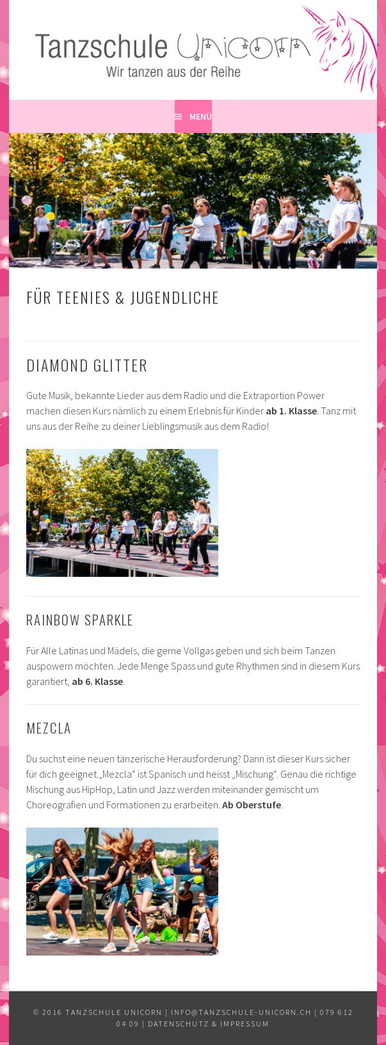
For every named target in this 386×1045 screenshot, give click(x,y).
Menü (200, 116)
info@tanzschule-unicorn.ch (241, 1012)
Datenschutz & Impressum (208, 1023)
